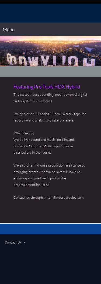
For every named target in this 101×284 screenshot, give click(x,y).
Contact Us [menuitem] (13, 242)
